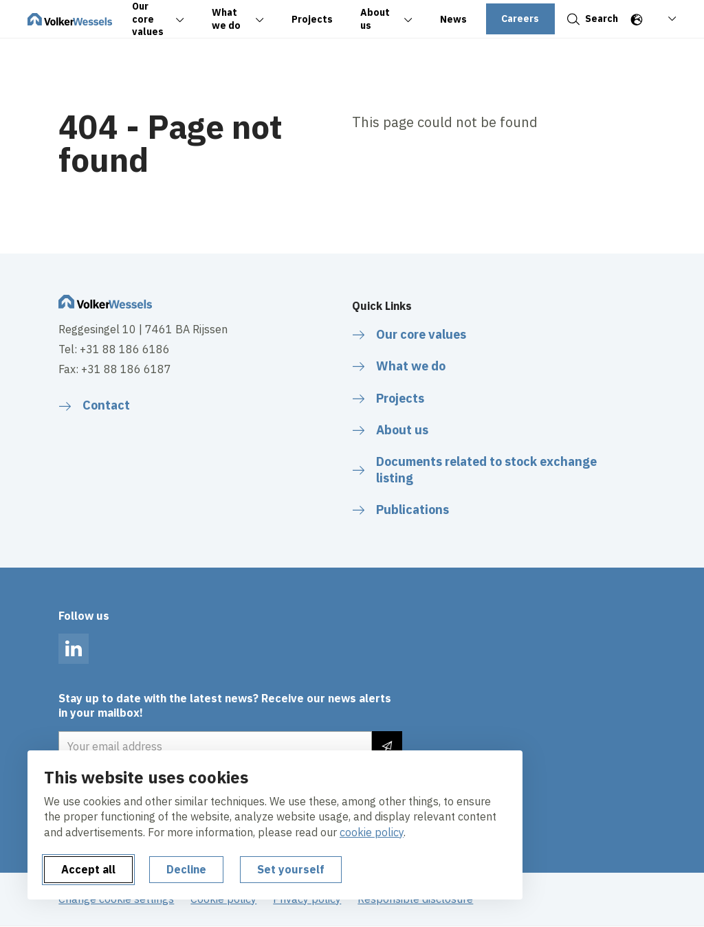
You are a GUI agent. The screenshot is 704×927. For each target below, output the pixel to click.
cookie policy (372, 832)
